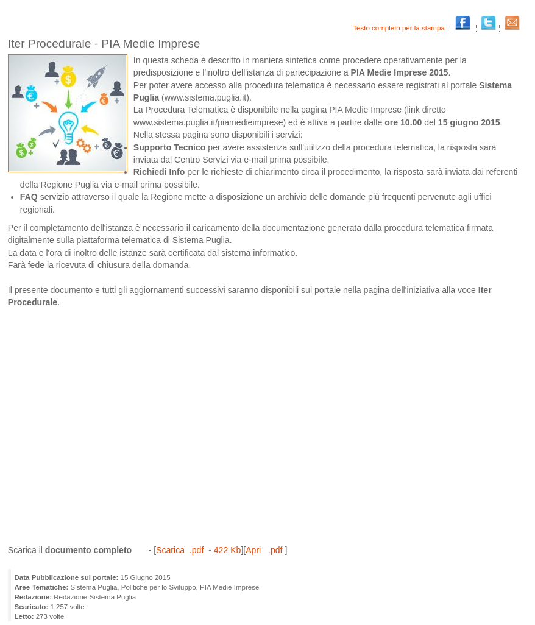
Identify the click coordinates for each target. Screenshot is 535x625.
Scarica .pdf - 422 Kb (198, 550)
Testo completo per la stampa (400, 28)
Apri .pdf (265, 550)
